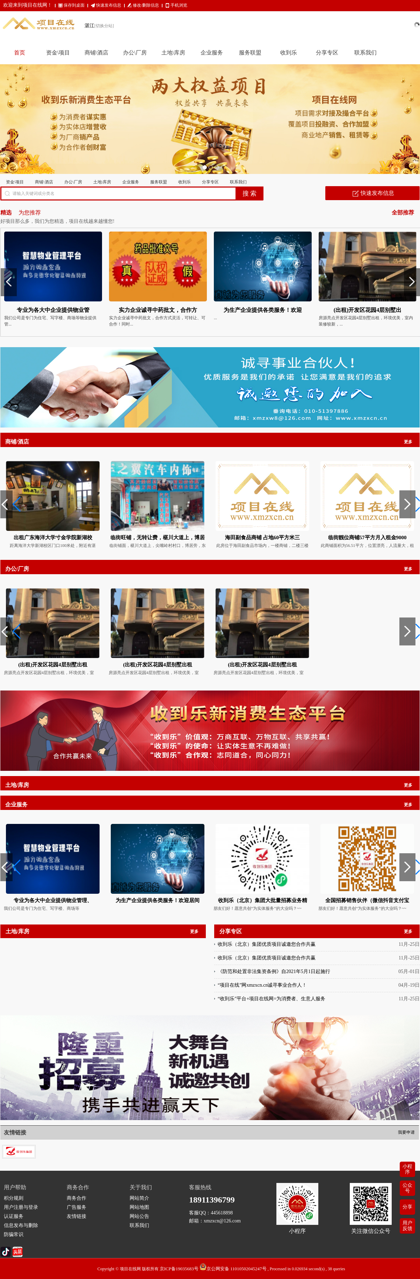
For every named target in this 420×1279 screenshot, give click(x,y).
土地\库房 (102, 182)
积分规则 (13, 1198)
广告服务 (76, 1207)
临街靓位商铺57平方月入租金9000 (367, 537)
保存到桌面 (74, 5)
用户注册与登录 (21, 1207)
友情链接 (76, 1216)
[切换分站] (104, 25)
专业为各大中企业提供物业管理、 (53, 900)
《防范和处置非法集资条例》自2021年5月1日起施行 (274, 977)
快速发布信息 (108, 5)
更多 (408, 441)
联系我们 (238, 182)
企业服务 (130, 182)
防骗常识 (13, 1234)
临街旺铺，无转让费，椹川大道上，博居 (157, 537)
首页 (19, 53)
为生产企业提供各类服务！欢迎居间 (158, 900)
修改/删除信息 (146, 5)
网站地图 (139, 1207)
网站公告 (139, 1216)
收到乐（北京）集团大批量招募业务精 (262, 900)
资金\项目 (15, 182)
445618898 (222, 1212)
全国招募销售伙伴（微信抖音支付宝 (367, 900)
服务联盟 (158, 182)
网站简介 (139, 1198)
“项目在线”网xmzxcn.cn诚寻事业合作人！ (262, 991)
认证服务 (13, 1216)
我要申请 (406, 1132)
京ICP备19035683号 (179, 1268)
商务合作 (76, 1198)
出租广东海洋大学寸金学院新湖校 (53, 537)
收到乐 (184, 182)
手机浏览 (179, 5)
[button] (8, 504)
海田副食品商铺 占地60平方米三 (262, 537)
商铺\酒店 (44, 182)
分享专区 (210, 182)
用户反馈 (407, 1225)
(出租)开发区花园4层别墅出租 (52, 664)
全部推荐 (403, 212)
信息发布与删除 (21, 1225)
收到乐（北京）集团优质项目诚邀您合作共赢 (267, 950)
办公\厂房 (73, 182)
